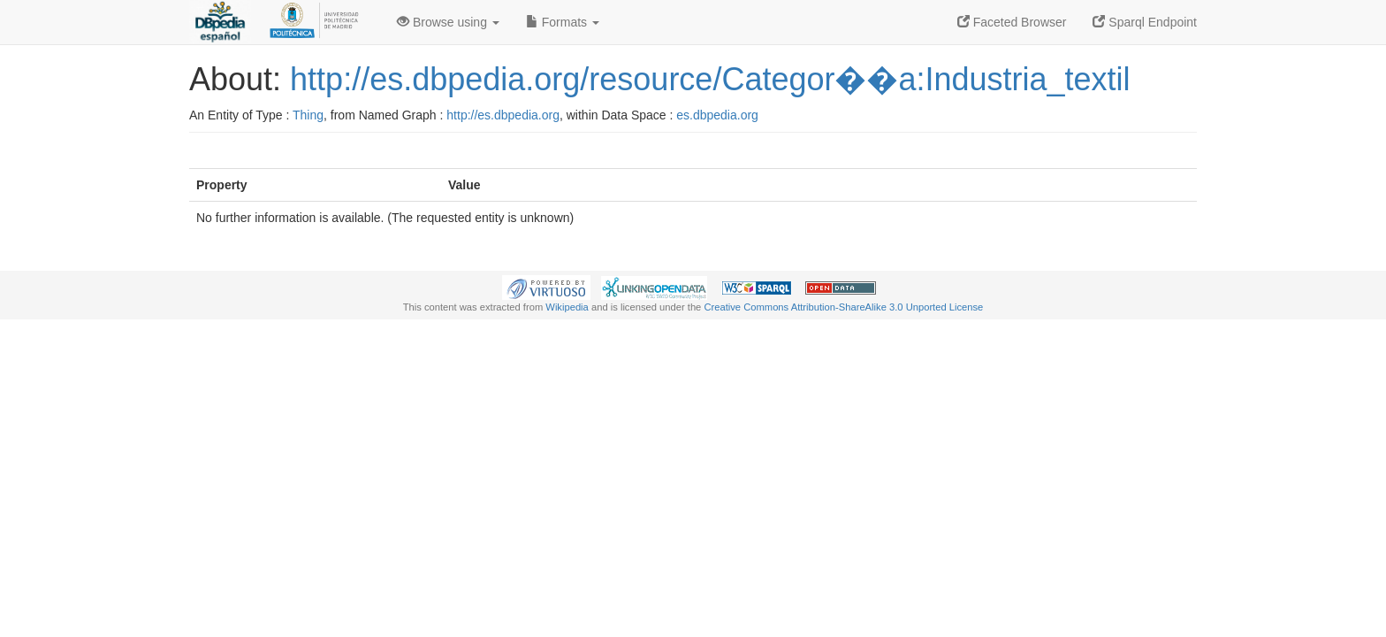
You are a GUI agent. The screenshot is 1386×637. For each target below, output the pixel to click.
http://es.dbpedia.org (503, 115)
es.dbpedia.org (717, 115)
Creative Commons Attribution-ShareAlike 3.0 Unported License (843, 307)
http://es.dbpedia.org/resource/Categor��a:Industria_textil (710, 79)
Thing (308, 115)
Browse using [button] (448, 22)
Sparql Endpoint (1145, 22)
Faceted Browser (1012, 22)
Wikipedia (567, 307)
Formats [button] (562, 22)
